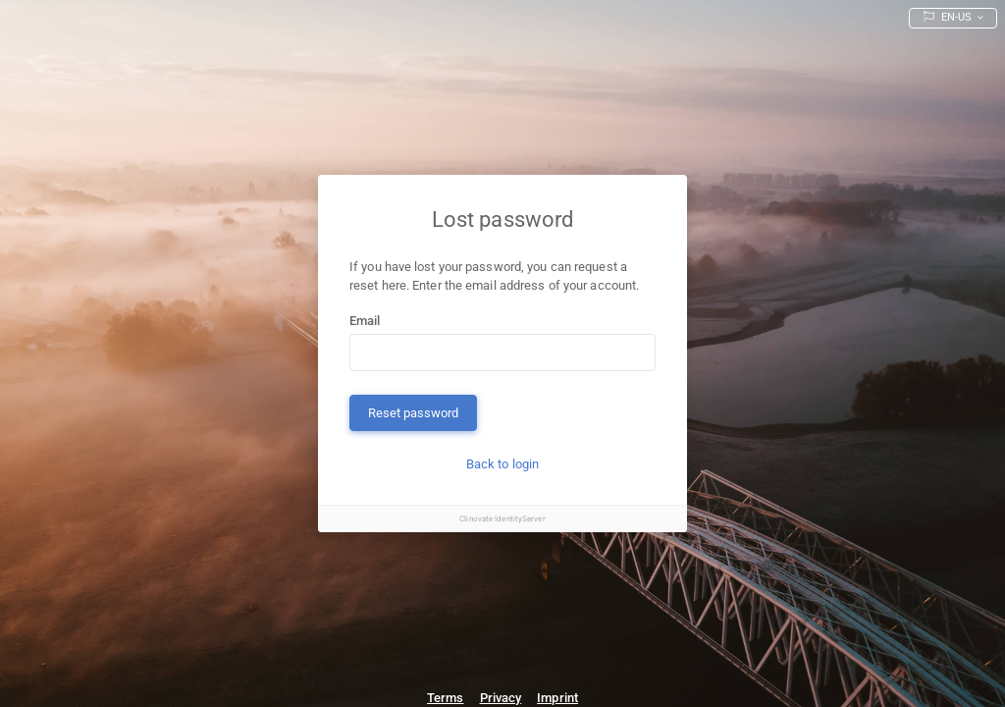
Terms (445, 697)
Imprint (557, 697)
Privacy (501, 697)
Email (365, 320)
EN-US (949, 17)
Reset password (413, 413)
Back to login (502, 464)
